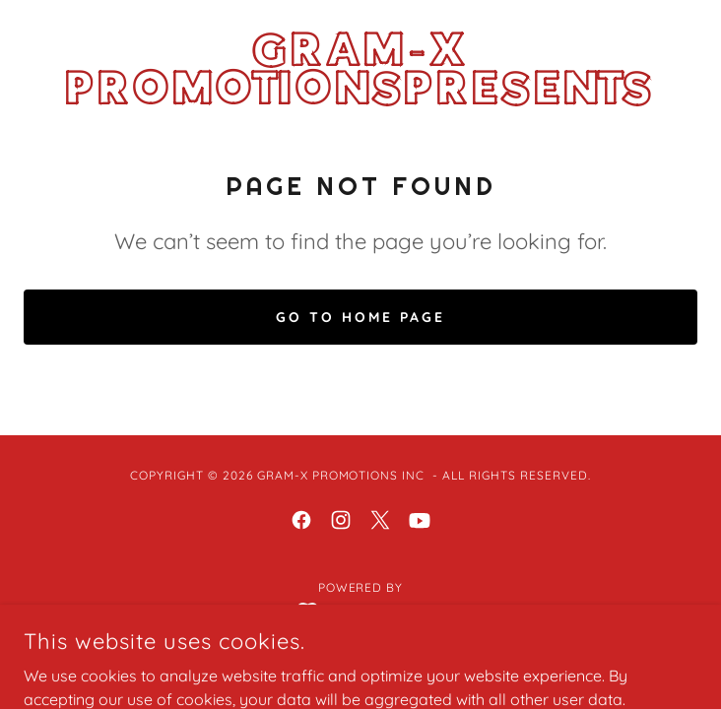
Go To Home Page (360, 317)
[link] (360, 70)
